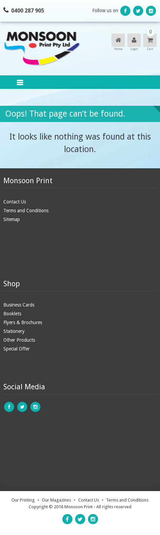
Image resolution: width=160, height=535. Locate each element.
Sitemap (11, 219)
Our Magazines (56, 500)
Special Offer (16, 348)
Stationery (14, 331)
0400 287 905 (27, 10)
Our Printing (23, 500)
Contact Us (14, 201)
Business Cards (18, 305)
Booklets (12, 313)
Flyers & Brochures (22, 322)
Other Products (19, 340)
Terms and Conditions (26, 210)
